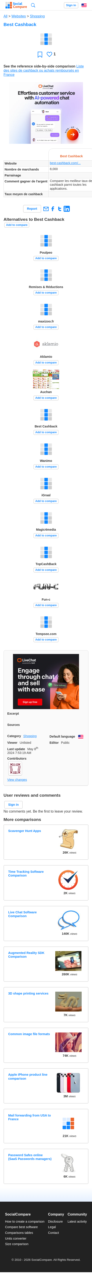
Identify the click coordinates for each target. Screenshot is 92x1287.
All (5, 16)
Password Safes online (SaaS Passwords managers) (30, 1157)
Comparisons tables (19, 1233)
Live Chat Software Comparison (22, 914)
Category (14, 736)
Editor (54, 742)
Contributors (16, 758)
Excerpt (13, 713)
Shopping (37, 16)
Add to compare (17, 225)
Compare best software (21, 1227)
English (84, 5)
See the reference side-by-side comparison (39, 66)
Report (32, 208)
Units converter (15, 1238)
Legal (52, 1227)
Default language (62, 736)
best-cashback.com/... (65, 163)
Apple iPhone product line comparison (27, 1076)
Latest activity (77, 1221)
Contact (53, 1233)
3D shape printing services (28, 993)
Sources (13, 725)
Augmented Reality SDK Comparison (26, 954)
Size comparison (16, 1244)
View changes (17, 779)
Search (33, 5)
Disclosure (55, 1221)
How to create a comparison (24, 1221)
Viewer (12, 742)
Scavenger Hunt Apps (24, 831)
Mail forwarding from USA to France (29, 1117)
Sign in (71, 5)
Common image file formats (29, 1034)
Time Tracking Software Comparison (26, 873)
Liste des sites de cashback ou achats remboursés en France (44, 70)
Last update (16, 749)
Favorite (40, 54)
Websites (18, 16)
